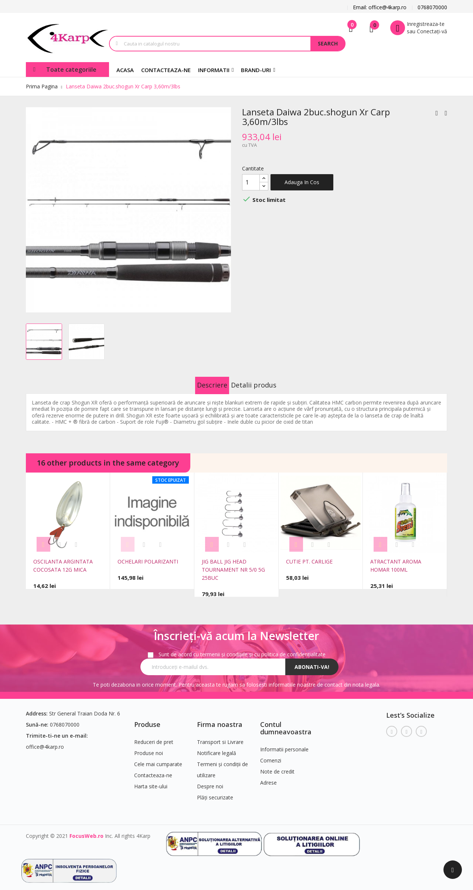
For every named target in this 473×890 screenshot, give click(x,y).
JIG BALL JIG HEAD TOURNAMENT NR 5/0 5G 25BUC (233, 569)
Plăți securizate (215, 791)
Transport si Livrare (220, 736)
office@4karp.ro (45, 741)
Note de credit (277, 765)
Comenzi (270, 754)
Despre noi (210, 780)
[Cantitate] (251, 182)
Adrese (268, 777)
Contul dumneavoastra (286, 722)
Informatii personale (284, 743)
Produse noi (148, 747)
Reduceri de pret (153, 736)
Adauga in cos (302, 182)
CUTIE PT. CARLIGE (309, 561)
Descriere (203, 384)
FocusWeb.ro (86, 830)
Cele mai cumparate (158, 758)
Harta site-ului (150, 780)
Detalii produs (263, 384)
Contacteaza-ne (153, 769)
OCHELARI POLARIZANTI (148, 561)
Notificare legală (216, 747)
